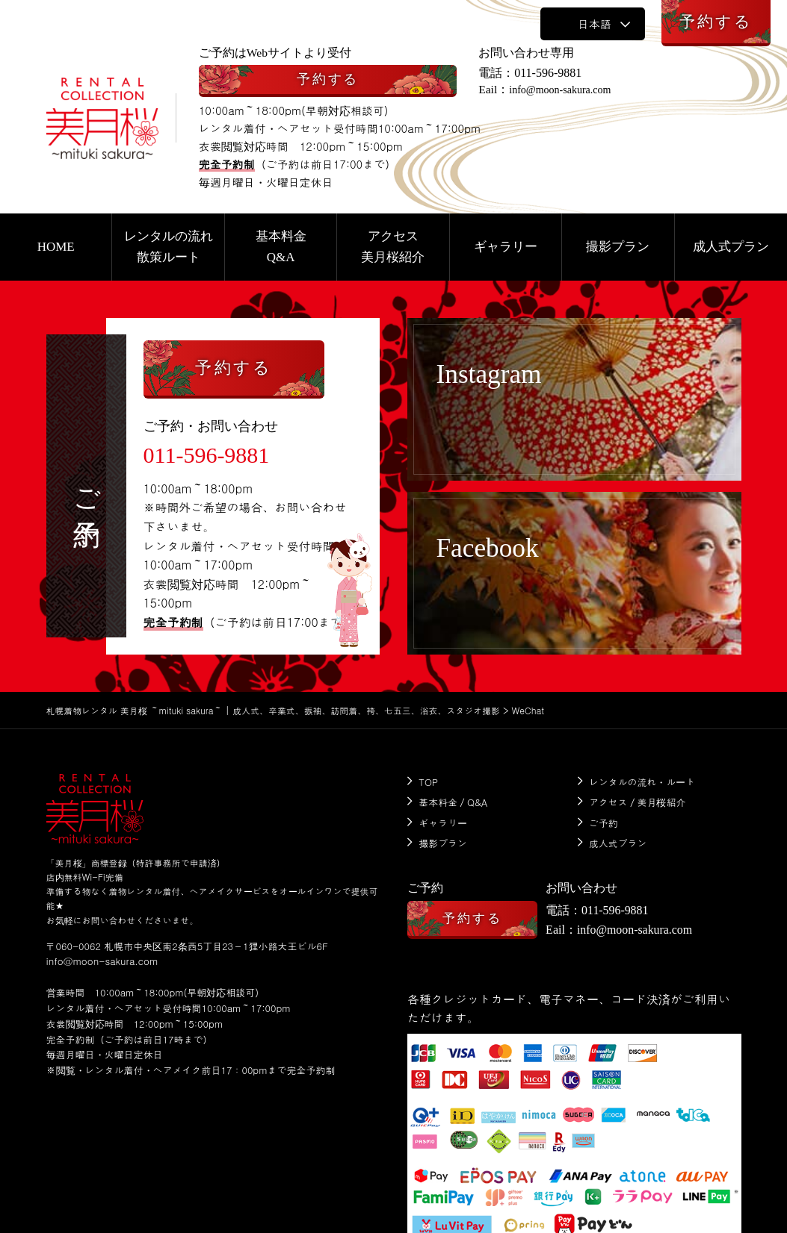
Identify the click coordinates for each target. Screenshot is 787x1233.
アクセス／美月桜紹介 (637, 801)
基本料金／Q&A (453, 801)
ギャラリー (443, 821)
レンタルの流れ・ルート (642, 782)
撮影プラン (443, 840)
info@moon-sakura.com (577, 90)
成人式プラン (618, 840)
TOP (429, 782)
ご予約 (603, 821)
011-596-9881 (558, 72)
